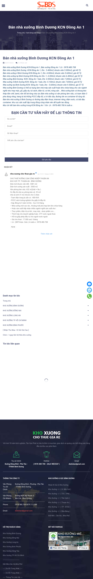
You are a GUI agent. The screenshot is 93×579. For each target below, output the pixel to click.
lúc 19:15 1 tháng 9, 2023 (45, 174)
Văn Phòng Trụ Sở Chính (7, 486)
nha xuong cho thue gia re (22, 174)
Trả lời (13, 227)
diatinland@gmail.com (24, 511)
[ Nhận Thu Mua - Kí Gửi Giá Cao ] (16, 330)
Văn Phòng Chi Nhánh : (7, 497)
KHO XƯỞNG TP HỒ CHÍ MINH (15, 320)
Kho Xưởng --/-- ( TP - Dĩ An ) (59, 507)
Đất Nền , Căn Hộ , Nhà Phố (59, 516)
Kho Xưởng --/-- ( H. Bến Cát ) (59, 489)
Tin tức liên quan (11, 343)
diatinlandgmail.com (77, 464)
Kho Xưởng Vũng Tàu (11, 551)
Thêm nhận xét (46, 234)
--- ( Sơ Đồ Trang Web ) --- (12, 568)
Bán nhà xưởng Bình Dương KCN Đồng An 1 (39, 58)
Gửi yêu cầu (46, 160)
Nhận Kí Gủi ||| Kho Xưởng (58, 485)
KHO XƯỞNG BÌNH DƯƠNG (13, 306)
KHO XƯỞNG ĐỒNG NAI (12, 311)
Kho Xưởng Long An (10, 542)
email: (5, 511)
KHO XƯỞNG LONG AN (12, 315)
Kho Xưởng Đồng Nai (11, 538)
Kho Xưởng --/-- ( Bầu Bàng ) (59, 511)
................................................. (60, 520)
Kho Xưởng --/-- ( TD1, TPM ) (59, 494)
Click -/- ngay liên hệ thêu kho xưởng (17, 335)
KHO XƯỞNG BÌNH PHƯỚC (13, 325)
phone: (5, 505)
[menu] (3, 6)
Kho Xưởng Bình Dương (12, 533)
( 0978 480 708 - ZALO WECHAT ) (46, 464)
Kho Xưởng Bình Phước (12, 547)
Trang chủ (7, 301)
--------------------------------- (11, 560)
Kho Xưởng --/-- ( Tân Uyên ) (59, 498)
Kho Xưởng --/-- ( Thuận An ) (59, 502)
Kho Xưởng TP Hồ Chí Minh (13, 555)
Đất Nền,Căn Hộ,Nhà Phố (12, 564)
